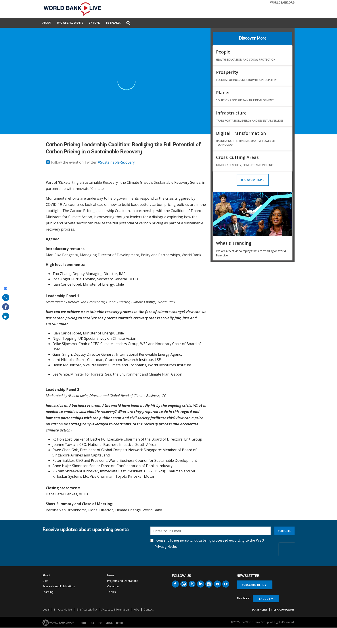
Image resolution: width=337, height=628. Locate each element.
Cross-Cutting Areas (237, 157)
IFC (100, 623)
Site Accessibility (87, 609)
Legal (46, 609)
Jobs (136, 609)
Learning (47, 592)
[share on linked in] (5, 316)
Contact (148, 609)
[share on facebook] (5, 306)
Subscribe (284, 531)
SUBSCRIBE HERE (253, 585)
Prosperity (227, 72)
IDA (92, 623)
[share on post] (5, 297)
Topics (111, 592)
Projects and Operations (122, 581)
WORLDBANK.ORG (282, 2)
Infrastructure (231, 113)
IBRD (83, 623)
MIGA (109, 623)
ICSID (119, 623)
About (47, 23)
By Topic (94, 23)
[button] (128, 23)
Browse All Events (70, 23)
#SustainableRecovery (116, 162)
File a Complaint (283, 609)
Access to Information (115, 609)
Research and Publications (58, 586)
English (264, 599)
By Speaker (113, 23)
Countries (113, 586)
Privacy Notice (63, 609)
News (110, 575)
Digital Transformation (241, 133)
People (223, 52)
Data (45, 581)
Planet (223, 92)
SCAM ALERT (260, 609)
